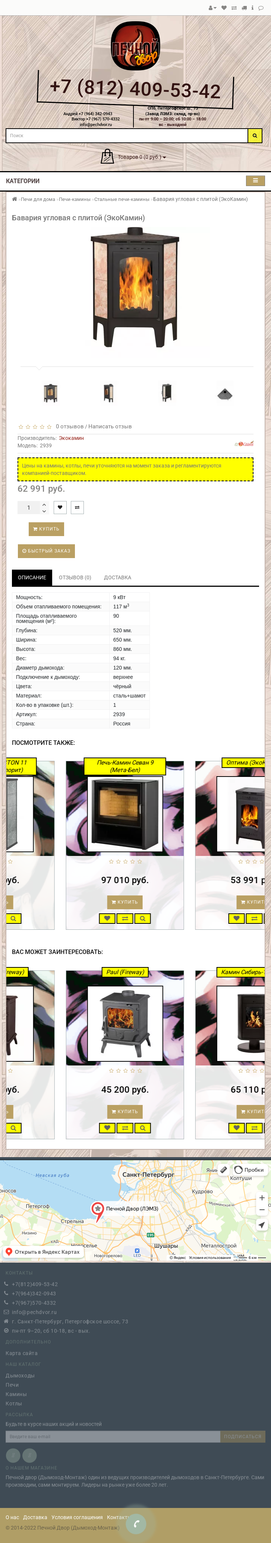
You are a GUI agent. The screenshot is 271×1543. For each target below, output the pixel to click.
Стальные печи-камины (121, 199)
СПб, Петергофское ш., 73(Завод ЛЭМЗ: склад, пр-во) (172, 111)
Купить (46, 529)
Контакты (119, 1517)
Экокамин (71, 438)
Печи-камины (75, 199)
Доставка (35, 1517)
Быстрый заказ (46, 551)
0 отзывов (68, 426)
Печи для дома (38, 199)
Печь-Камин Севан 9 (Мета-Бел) (185, 766)
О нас (12, 1517)
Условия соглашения (77, 1517)
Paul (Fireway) (185, 972)
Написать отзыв (110, 426)
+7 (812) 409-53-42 (135, 89)
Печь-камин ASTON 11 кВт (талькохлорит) (56, 766)
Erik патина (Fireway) (56, 972)
